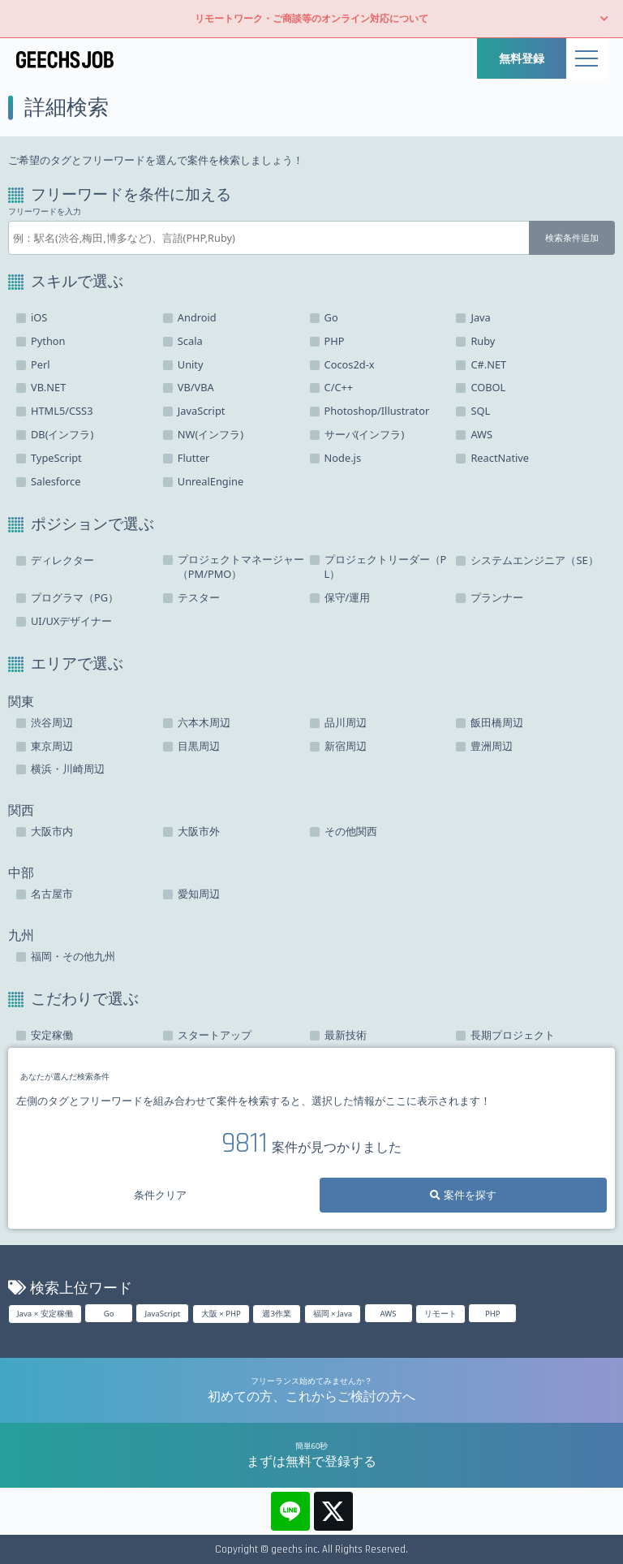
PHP (493, 1313)
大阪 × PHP (221, 1313)
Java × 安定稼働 (45, 1313)
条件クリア (160, 1194)
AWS (388, 1313)
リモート (440, 1313)
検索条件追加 (572, 237)
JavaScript (162, 1313)
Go (109, 1313)
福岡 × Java (333, 1313)
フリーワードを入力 (44, 212)
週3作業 (276, 1313)
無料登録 (521, 58)
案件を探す (463, 1194)
